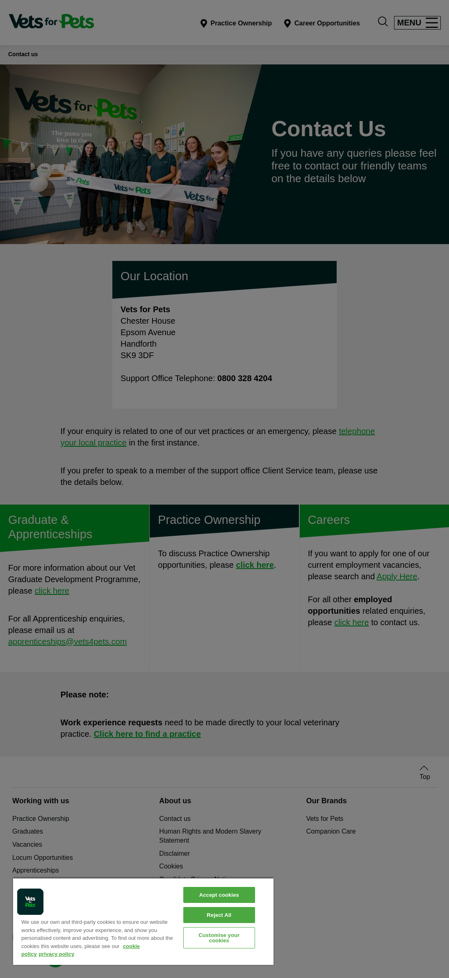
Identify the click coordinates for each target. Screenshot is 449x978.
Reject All (219, 915)
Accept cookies (219, 895)
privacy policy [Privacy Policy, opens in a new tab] (57, 954)
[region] (143, 921)
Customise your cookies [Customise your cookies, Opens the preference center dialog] (218, 938)
